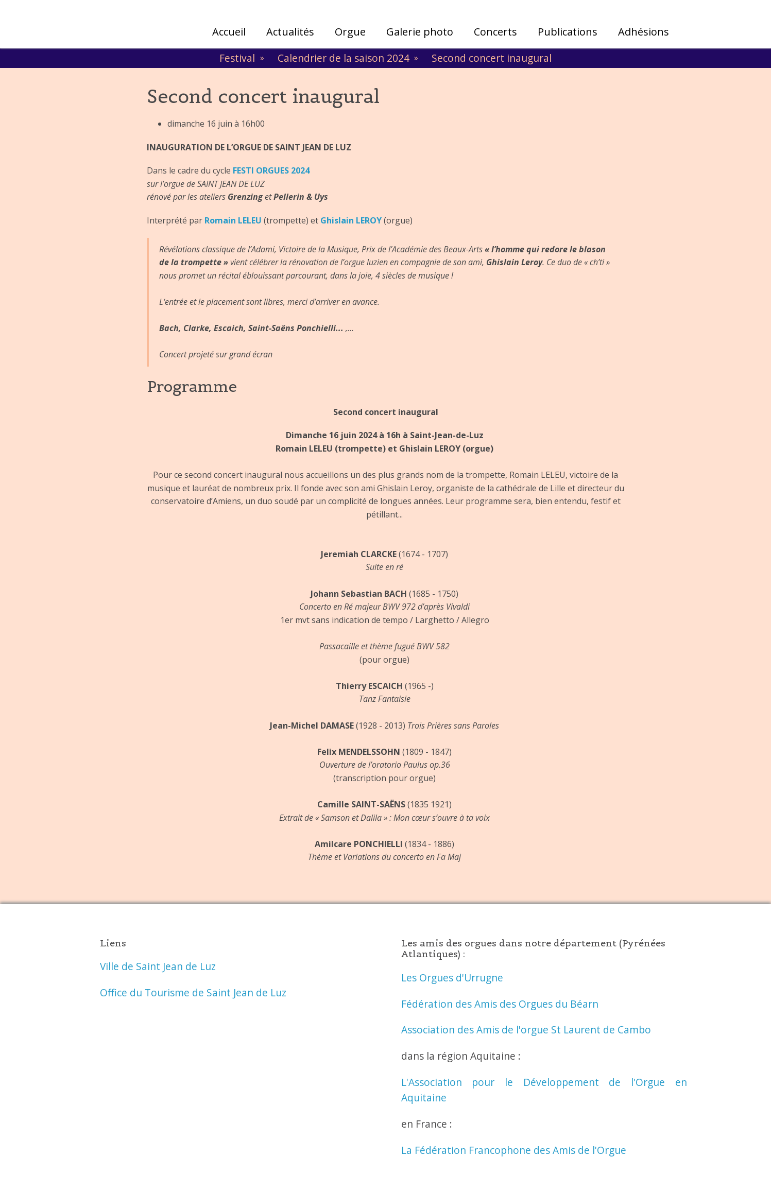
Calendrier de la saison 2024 (343, 58)
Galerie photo (419, 32)
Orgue (350, 32)
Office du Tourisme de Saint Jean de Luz (193, 992)
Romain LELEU (233, 220)
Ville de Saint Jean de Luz (158, 966)
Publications (567, 32)
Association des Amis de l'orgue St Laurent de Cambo (526, 1029)
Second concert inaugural (492, 58)
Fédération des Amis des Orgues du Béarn (499, 1004)
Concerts (495, 32)
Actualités (290, 32)
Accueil (229, 32)
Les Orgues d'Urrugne (452, 977)
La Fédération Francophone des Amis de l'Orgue (513, 1150)
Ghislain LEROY (351, 220)
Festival (237, 58)
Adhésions (643, 32)
